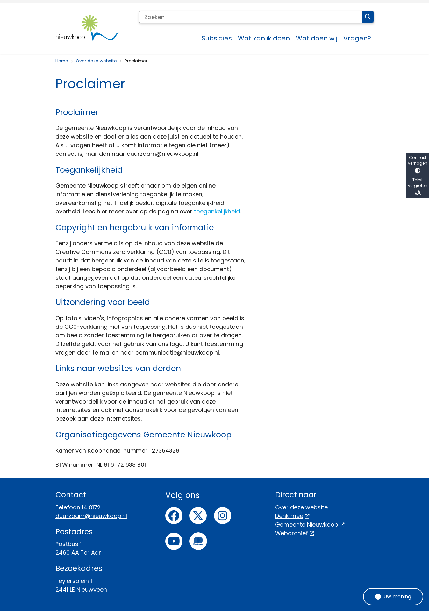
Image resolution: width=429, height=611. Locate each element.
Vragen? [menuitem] (357, 38)
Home (61, 61)
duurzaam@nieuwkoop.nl (91, 516)
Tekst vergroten (417, 187)
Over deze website (96, 61)
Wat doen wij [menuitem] (316, 38)
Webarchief (294, 533)
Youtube (173, 541)
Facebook (173, 515)
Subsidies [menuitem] (217, 38)
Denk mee (292, 516)
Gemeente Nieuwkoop (310, 524)
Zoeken (368, 17)
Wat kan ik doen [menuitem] (264, 38)
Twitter (198, 515)
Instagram (222, 515)
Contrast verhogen (417, 164)
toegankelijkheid (217, 211)
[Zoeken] (250, 17)
